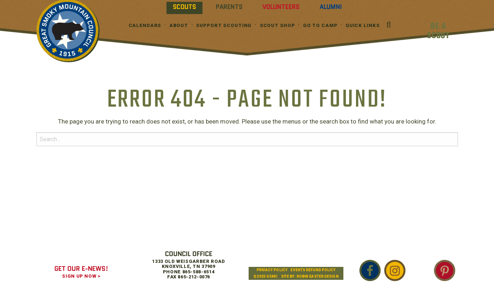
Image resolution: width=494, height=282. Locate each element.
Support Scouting (224, 25)
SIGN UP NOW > (81, 276)
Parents (229, 7)
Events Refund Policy (312, 270)
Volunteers (280, 7)
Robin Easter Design (318, 276)
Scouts (184, 7)
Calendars (145, 25)
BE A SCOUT (438, 31)
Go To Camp (320, 25)
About (178, 25)
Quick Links (363, 25)
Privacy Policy (272, 270)
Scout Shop (277, 25)
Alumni (331, 7)
